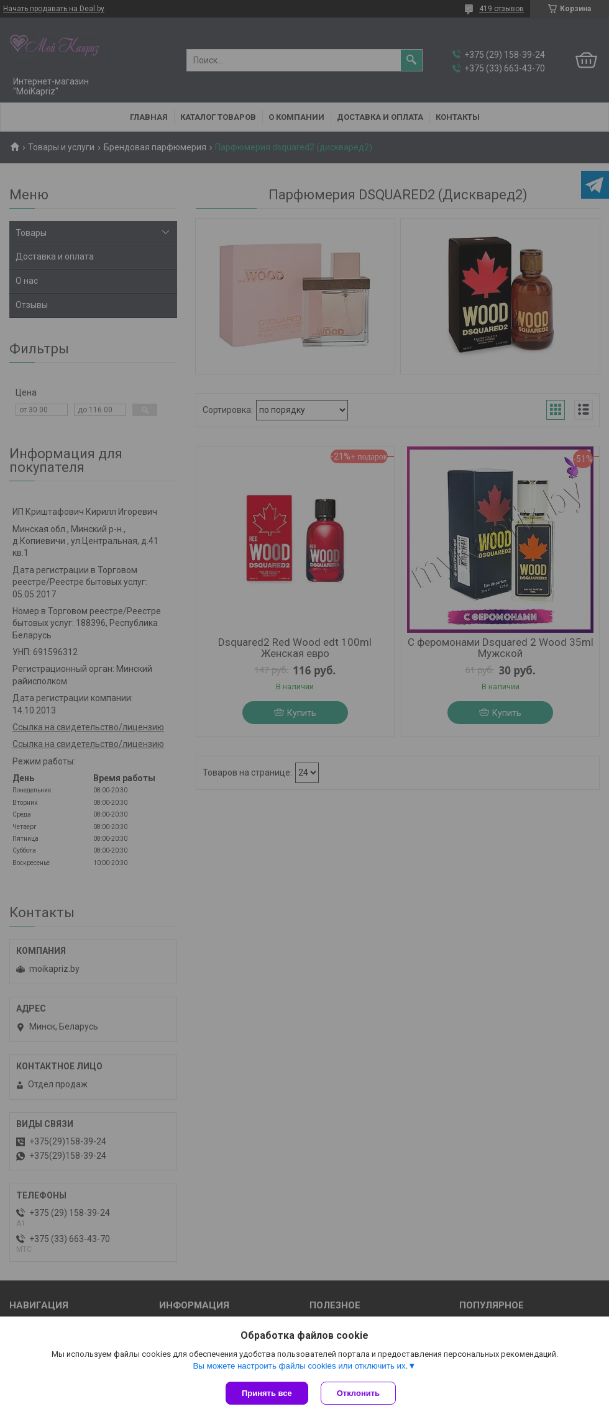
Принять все (267, 1393)
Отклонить (358, 1393)
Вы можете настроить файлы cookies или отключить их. (300, 1365)
